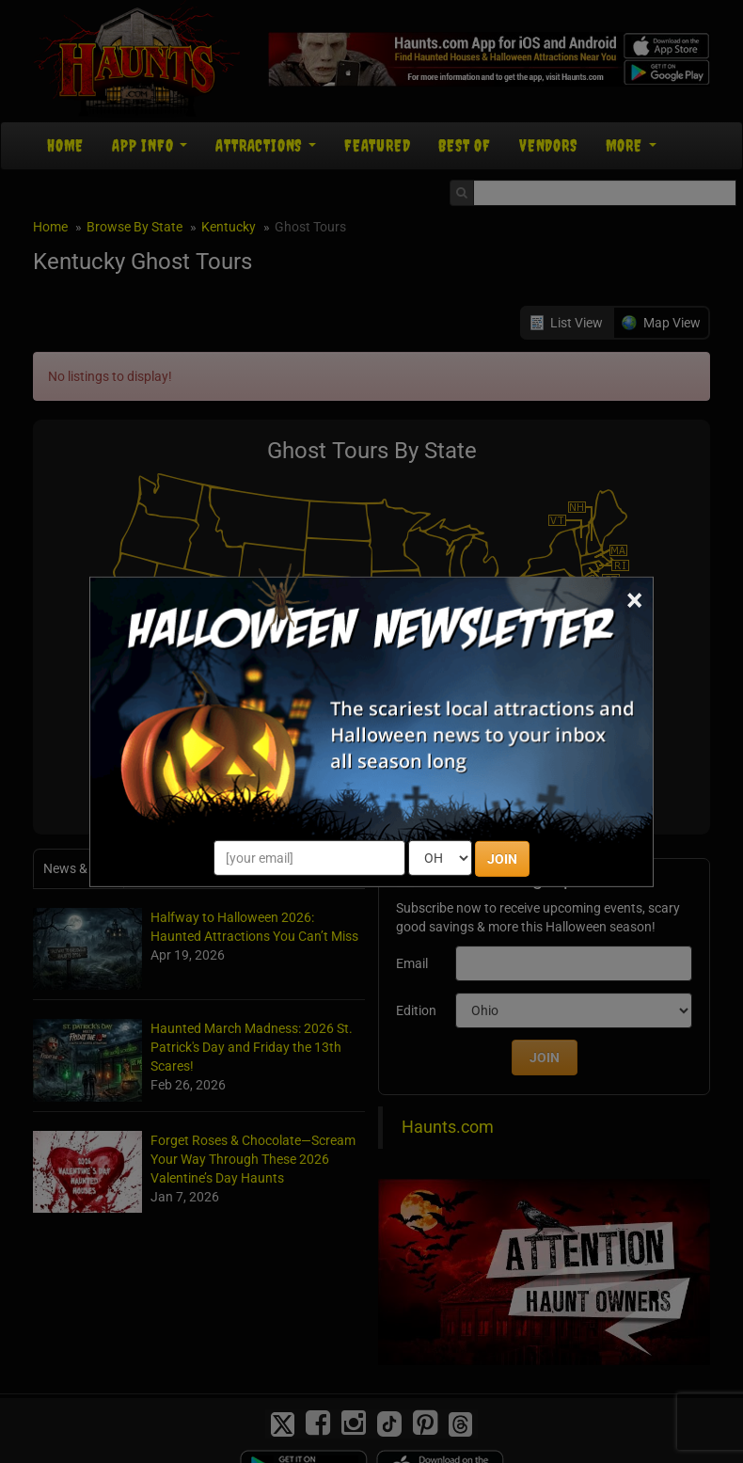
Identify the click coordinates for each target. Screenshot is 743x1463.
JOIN (502, 859)
